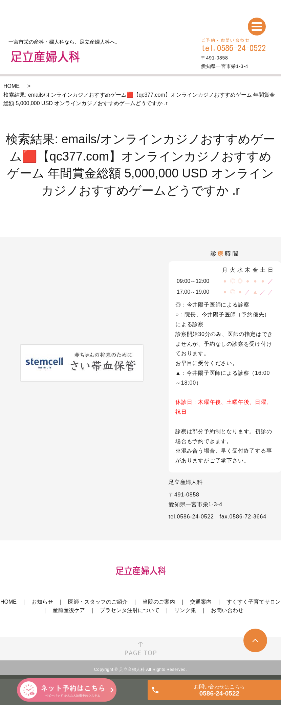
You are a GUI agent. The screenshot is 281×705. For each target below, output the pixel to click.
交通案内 (201, 602)
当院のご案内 (159, 602)
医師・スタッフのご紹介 (98, 602)
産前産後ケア (68, 610)
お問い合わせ (227, 610)
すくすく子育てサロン (253, 602)
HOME (11, 86)
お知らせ (42, 602)
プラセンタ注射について (129, 610)
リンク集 (185, 610)
